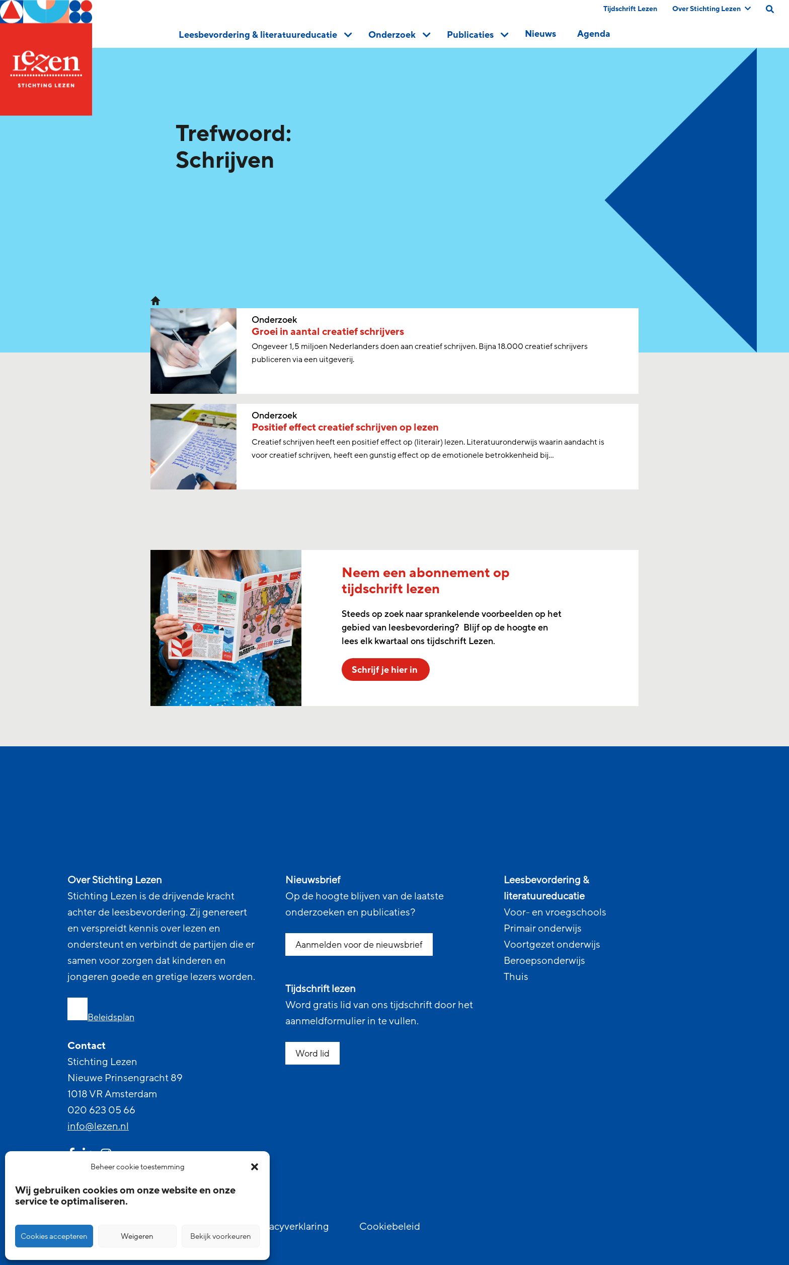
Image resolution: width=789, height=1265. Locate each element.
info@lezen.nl (98, 1126)
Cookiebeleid (389, 1226)
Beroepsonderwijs (544, 960)
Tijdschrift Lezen (630, 9)
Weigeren (137, 1236)
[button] (255, 1167)
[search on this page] (770, 9)
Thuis (516, 976)
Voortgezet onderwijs (552, 944)
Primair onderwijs (543, 928)
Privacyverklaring (290, 1226)
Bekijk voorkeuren (220, 1236)
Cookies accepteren (54, 1236)
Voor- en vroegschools (555, 912)
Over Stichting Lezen (711, 9)
